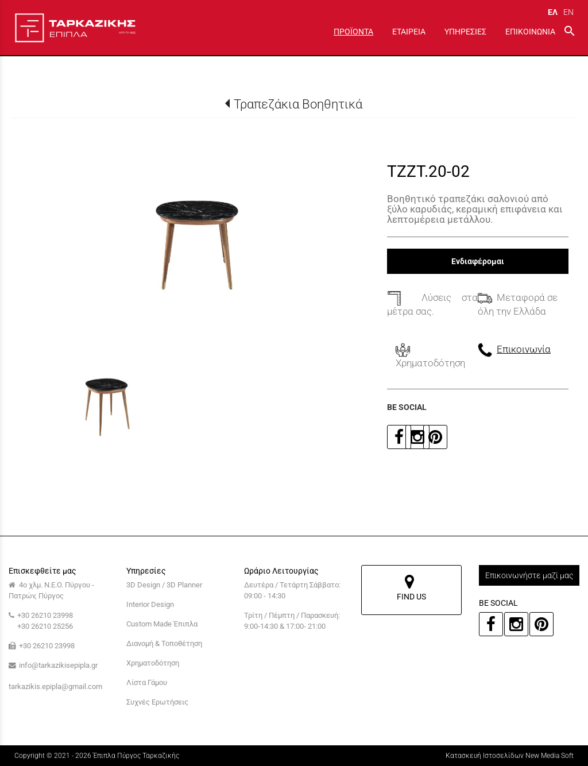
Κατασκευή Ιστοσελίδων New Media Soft (510, 756)
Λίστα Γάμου (146, 682)
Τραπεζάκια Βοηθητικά (298, 103)
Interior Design (150, 604)
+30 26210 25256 (45, 626)
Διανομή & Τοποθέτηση (164, 643)
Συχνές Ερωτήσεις (157, 702)
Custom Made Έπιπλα (162, 624)
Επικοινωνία (524, 349)
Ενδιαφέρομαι (477, 261)
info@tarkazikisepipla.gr (58, 665)
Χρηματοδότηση (152, 663)
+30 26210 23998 (45, 615)
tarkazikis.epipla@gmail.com (55, 686)
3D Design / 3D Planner (164, 585)
